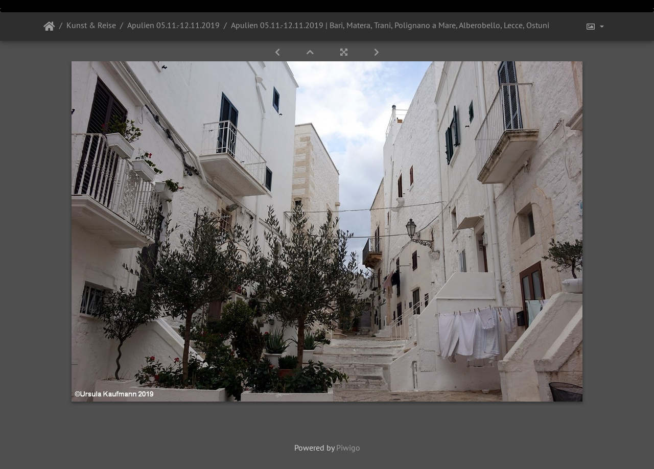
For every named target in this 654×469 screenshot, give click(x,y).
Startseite (49, 26)
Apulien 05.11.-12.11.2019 (173, 25)
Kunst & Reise (91, 25)
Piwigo (348, 447)
